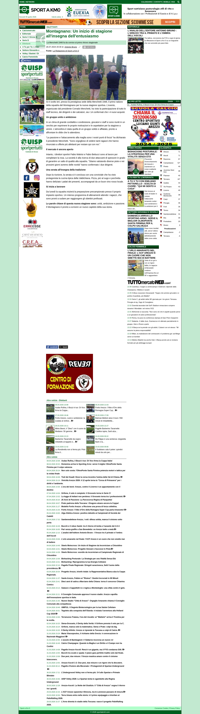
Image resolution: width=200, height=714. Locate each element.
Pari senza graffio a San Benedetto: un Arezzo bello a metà (87, 529)
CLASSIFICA (165, 148)
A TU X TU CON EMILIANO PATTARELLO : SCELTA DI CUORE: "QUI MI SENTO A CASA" (142, 185)
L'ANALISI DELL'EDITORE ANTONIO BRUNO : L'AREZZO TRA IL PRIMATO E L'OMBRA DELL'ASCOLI (152, 33)
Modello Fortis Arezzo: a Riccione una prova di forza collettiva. (89, 506)
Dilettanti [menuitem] (25, 44)
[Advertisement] (154, 77)
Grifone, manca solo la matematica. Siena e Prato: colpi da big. (89, 627)
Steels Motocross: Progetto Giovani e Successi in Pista (86, 549)
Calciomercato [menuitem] (27, 30)
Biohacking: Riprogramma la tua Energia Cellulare (83, 562)
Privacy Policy (174, 708)
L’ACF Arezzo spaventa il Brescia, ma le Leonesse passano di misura (92, 692)
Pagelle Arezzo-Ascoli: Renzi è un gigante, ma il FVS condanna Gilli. (91, 650)
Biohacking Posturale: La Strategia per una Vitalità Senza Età (88, 559)
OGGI (170, 101)
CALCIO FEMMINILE (137, 247)
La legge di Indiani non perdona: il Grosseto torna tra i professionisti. (92, 496)
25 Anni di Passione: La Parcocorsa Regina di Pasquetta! (86, 500)
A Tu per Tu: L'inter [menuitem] (29, 47)
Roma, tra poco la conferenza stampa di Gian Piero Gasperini (155, 318)
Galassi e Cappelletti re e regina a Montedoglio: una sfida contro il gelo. (93, 588)
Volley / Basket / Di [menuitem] (29, 53)
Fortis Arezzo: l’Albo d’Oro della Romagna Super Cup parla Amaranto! (92, 510)
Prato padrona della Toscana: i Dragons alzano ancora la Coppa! (90, 503)
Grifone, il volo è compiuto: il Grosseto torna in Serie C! (86, 493)
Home (23, 27)
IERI (178, 101)
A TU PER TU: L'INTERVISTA (141, 177)
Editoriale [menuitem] (25, 34)
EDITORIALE (133, 27)
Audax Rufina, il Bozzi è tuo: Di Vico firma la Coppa (152, 105)
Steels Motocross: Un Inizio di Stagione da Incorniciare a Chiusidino (91, 545)
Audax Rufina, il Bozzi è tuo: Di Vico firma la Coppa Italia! (86, 461)
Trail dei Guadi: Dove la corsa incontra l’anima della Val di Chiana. (90, 477)
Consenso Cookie (161, 708)
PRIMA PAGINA (135, 148)
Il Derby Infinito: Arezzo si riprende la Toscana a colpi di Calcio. (89, 630)
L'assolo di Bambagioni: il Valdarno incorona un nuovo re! (87, 640)
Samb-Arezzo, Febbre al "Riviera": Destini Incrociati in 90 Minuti (89, 578)
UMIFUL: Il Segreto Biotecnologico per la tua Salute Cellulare (88, 607)
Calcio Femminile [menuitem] (29, 57)
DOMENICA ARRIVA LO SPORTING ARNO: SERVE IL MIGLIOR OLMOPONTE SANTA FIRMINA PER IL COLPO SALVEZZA (143, 221)
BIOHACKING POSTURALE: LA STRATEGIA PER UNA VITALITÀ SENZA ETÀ (142, 154)
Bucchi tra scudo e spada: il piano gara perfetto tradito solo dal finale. (92, 653)
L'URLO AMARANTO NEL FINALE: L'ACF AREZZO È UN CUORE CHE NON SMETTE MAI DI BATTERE (142, 254)
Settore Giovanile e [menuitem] (29, 50)
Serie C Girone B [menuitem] (28, 37)
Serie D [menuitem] (24, 40)
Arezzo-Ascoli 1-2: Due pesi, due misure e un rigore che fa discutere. (91, 663)
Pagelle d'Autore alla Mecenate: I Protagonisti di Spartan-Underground (92, 666)
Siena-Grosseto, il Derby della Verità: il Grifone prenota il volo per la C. (92, 623)
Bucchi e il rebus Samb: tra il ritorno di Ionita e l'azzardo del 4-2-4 (90, 526)
